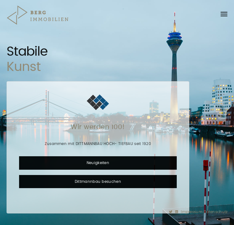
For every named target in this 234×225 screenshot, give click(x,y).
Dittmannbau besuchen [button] (98, 181)
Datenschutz (215, 212)
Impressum (192, 212)
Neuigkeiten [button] (98, 163)
